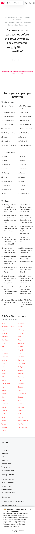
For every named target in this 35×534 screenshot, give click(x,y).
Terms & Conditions (7, 482)
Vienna (20, 346)
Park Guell (23, 141)
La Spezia (21, 383)
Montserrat (7, 129)
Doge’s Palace (8, 124)
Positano (23, 185)
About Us (4, 447)
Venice (22, 160)
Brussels (21, 323)
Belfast (20, 390)
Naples (22, 177)
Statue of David (9, 120)
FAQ (2, 457)
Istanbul (20, 326)
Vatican (22, 156)
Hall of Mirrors (8, 106)
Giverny (20, 410)
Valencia (21, 343)
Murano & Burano (26, 129)
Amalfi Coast (8, 181)
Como (3, 400)
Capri (22, 189)
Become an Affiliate (7, 470)
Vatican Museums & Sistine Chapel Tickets (10, 270)
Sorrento (7, 185)
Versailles (7, 141)
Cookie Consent (6, 489)
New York (21, 424)
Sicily (3, 417)
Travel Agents (5, 467)
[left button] (14, 60)
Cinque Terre (24, 193)
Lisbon (3, 380)
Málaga (20, 367)
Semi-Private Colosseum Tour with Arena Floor (9, 250)
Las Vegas (21, 407)
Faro (19, 340)
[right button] (20, 60)
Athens (22, 181)
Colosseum (23, 137)
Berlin (3, 350)
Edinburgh (21, 330)
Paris (5, 160)
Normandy (7, 189)
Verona (3, 430)
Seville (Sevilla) (23, 420)
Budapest (4, 336)
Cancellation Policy (7, 479)
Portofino (21, 333)
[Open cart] (30, 3)
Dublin (20, 404)
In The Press (5, 453)
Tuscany (6, 173)
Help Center (5, 460)
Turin (3, 343)
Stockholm (4, 340)
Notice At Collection (8, 493)
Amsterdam (5, 404)
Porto (20, 400)
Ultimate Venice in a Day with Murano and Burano (26, 250)
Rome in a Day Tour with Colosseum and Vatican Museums (10, 229)
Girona (20, 417)
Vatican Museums (9, 112)
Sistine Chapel (24, 120)
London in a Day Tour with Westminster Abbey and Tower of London (10, 291)
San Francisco (22, 427)
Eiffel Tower (24, 112)
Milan (5, 177)
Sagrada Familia (9, 116)
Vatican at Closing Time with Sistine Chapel (26, 270)
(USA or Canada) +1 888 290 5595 (12, 502)
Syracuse (4, 333)
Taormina (4, 410)
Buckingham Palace (10, 133)
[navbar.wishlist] (26, 3)
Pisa (5, 193)
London (6, 169)
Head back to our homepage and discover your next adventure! (17, 73)
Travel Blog (5, 450)
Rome (5, 156)
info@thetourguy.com (8, 505)
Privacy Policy (6, 486)
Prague (3, 407)
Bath (3, 363)
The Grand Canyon (7, 326)
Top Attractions (6, 463)
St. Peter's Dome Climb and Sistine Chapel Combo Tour (26, 259)
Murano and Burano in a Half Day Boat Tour (10, 302)
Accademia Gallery (26, 116)
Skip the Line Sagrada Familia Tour (25, 240)
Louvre (6, 137)
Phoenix (4, 427)
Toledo (3, 424)
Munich (20, 350)
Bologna (20, 397)
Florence (23, 165)
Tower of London (25, 124)
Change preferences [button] (17, 531)
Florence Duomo (25, 145)
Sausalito (21, 357)
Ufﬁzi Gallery (24, 133)
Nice (19, 336)
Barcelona (23, 169)
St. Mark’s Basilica (10, 145)
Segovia (4, 420)
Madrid (20, 353)
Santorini (21, 360)
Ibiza (2, 346)
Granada (4, 360)
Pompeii (22, 173)
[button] (30, 509)
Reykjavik (4, 330)
